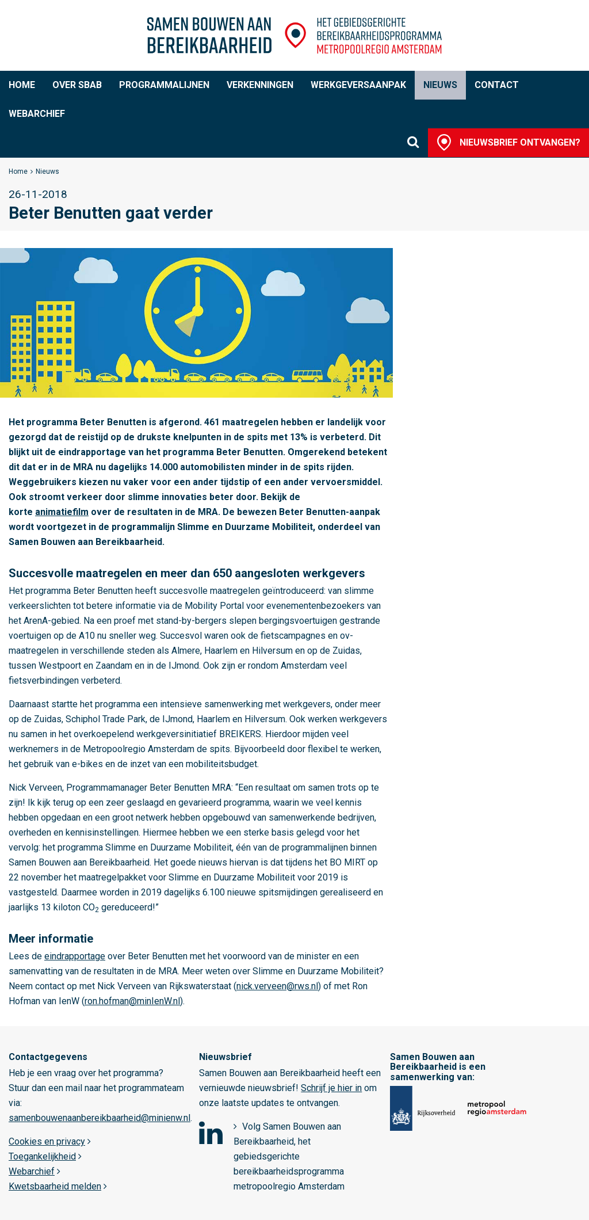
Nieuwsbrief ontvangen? (520, 142)
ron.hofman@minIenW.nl (132, 1001)
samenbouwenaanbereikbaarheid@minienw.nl (99, 1117)
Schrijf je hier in (331, 1087)
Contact (497, 84)
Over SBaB (77, 84)
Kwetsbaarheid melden (55, 1186)
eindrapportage (74, 956)
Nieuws (440, 84)
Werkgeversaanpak (358, 84)
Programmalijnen (164, 84)
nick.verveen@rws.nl (277, 986)
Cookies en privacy (47, 1141)
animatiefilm (62, 511)
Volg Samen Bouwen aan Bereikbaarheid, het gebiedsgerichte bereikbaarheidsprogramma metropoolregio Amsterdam (289, 1156)
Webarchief (37, 113)
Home (22, 84)
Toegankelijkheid (42, 1156)
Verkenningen (260, 84)
